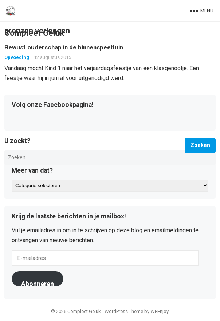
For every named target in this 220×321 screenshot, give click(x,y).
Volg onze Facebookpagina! (53, 105)
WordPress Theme (124, 311)
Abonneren (37, 283)
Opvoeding (16, 57)
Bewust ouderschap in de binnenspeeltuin (63, 47)
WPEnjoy (159, 311)
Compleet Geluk (34, 32)
